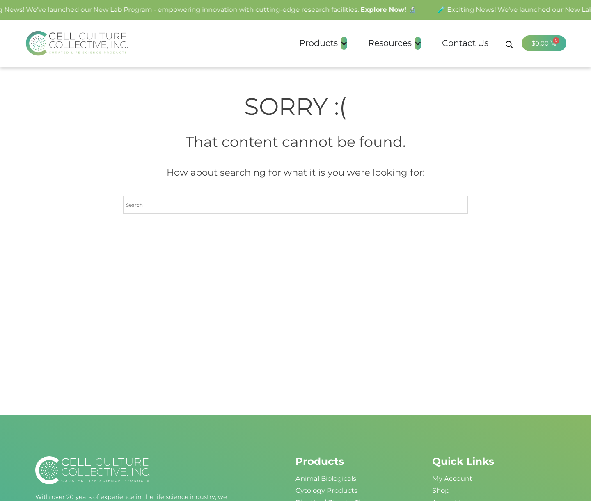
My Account (452, 478)
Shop (440, 490)
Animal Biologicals (326, 478)
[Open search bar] (509, 43)
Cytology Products (326, 490)
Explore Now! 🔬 (391, 10)
